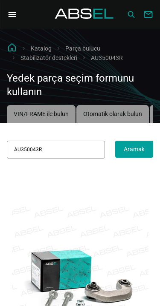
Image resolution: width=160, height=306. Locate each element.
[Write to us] (148, 14)
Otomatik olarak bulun (112, 113)
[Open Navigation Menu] (12, 14)
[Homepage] (84, 14)
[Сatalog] (131, 14)
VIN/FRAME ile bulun (41, 113)
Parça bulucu (82, 48)
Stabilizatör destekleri (48, 57)
